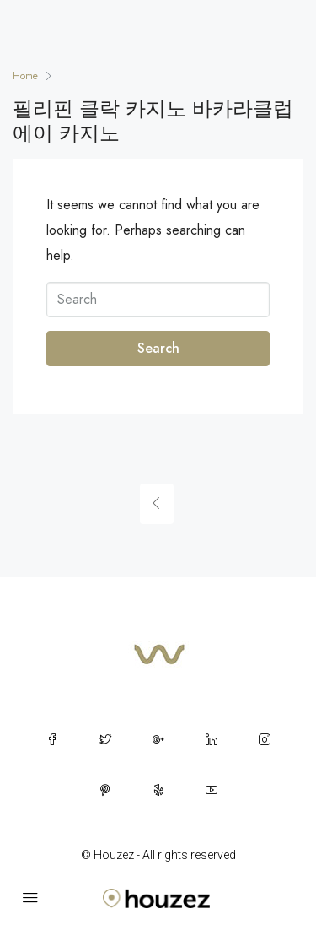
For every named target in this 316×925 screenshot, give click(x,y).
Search (158, 348)
